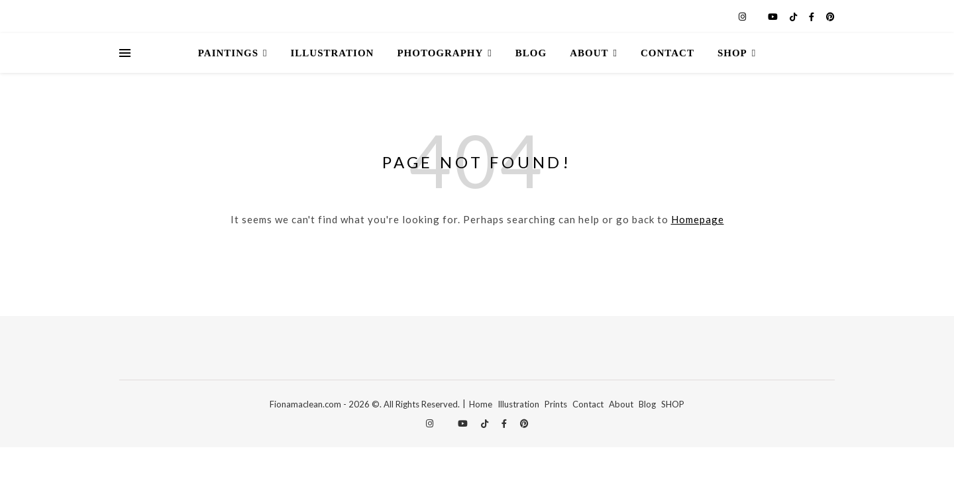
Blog (531, 53)
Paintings (228, 53)
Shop (732, 53)
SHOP (672, 404)
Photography (440, 53)
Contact (667, 53)
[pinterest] (830, 16)
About (589, 53)
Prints (556, 404)
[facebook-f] (812, 16)
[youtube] (774, 16)
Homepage (697, 219)
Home (480, 404)
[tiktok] (794, 16)
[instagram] (743, 16)
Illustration (332, 53)
